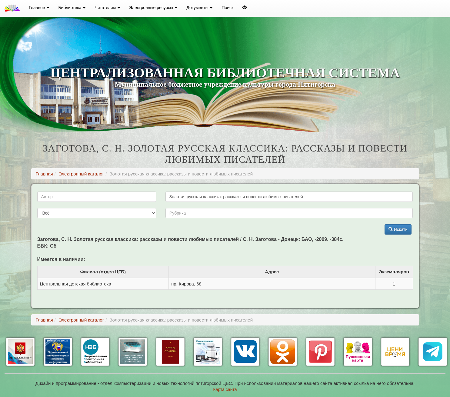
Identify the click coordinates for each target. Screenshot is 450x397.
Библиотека (71, 7)
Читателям (107, 7)
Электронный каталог (81, 173)
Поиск (227, 7)
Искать (398, 229)
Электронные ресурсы (153, 7)
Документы (199, 7)
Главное (39, 7)
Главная (44, 173)
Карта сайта (225, 389)
